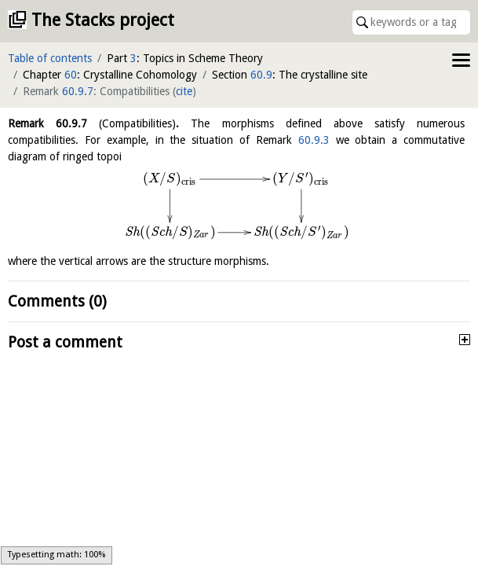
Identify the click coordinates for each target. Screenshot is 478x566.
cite (184, 91)
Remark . (93, 123)
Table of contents (50, 58)
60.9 (261, 74)
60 (70, 74)
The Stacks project (102, 20)
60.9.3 (314, 140)
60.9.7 (77, 91)
